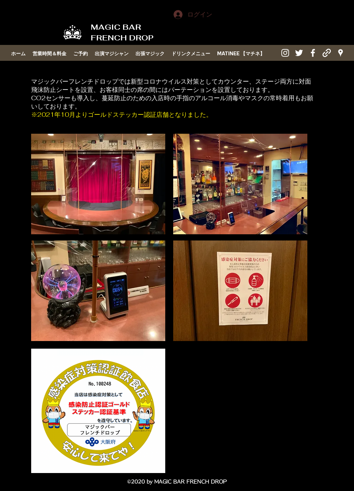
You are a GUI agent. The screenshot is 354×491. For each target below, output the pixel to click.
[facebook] (313, 53)
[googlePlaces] (340, 53)
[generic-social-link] (327, 53)
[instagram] (285, 53)
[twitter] (299, 53)
